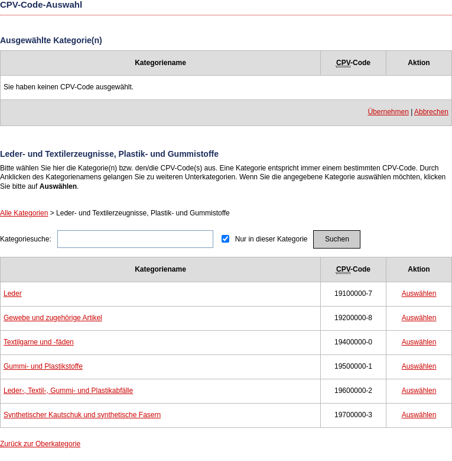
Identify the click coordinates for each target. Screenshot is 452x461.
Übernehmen (388, 112)
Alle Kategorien (24, 213)
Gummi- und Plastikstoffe (43, 366)
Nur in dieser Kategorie (271, 239)
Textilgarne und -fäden (39, 342)
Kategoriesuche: (25, 239)
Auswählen (419, 293)
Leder (13, 293)
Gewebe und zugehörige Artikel (53, 318)
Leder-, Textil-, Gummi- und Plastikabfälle (68, 390)
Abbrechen (431, 112)
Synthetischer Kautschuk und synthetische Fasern (82, 415)
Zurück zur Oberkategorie (40, 444)
